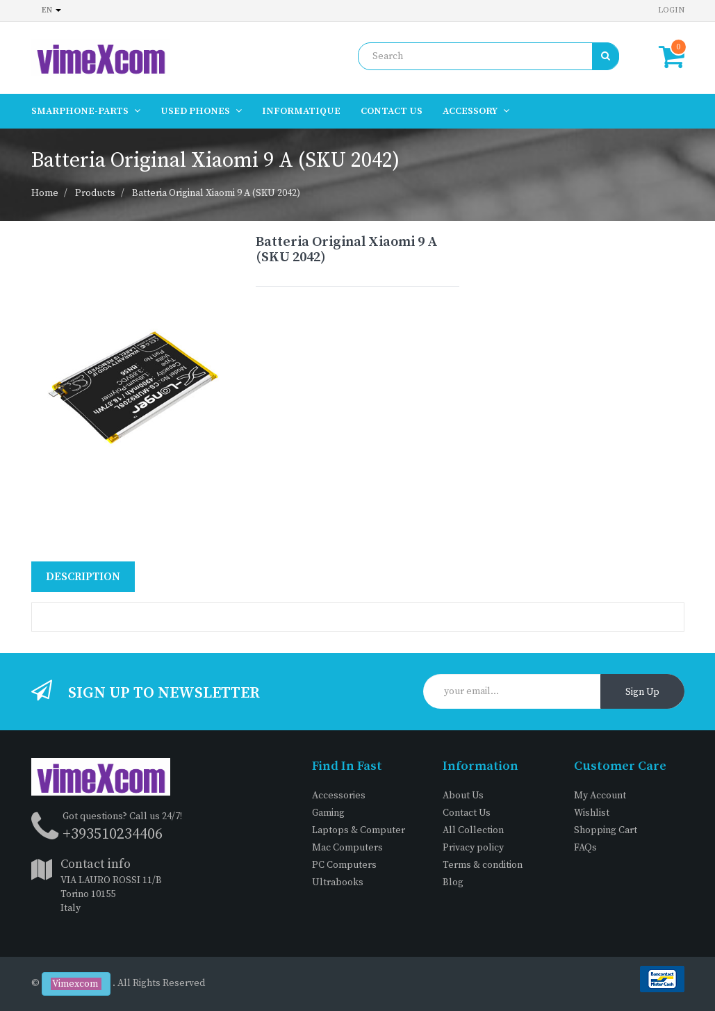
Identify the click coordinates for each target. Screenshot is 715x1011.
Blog (453, 882)
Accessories (338, 795)
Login (671, 10)
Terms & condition (483, 865)
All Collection (473, 830)
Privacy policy (473, 847)
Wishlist (591, 813)
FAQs (585, 847)
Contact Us (467, 813)
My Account (600, 795)
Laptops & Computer (358, 830)
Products (95, 193)
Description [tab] (83, 577)
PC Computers (344, 865)
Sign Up (642, 692)
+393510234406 (113, 834)
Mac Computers (347, 847)
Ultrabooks (337, 882)
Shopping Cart (605, 830)
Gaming (328, 813)
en (51, 10)
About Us (463, 795)
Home (44, 193)
